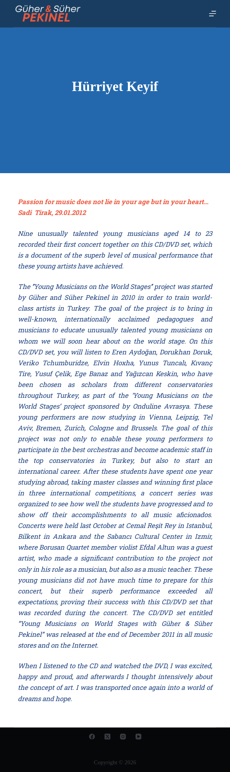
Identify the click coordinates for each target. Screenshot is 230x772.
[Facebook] (92, 736)
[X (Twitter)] (107, 736)
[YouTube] (138, 736)
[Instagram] (123, 736)
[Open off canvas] (212, 13)
